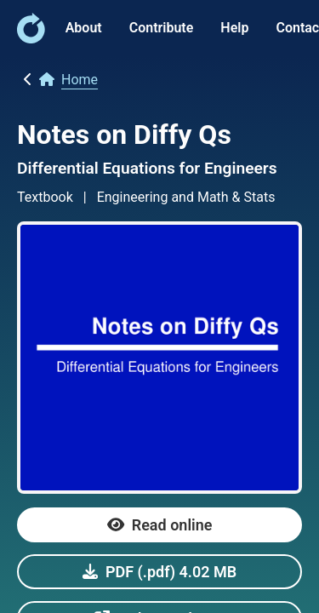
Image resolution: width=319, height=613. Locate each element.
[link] (31, 39)
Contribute (161, 28)
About (84, 28)
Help (234, 28)
